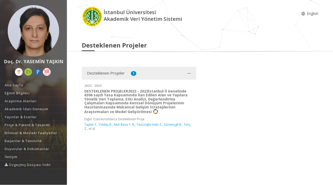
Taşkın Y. (90, 124)
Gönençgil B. (173, 124)
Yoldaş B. (105, 124)
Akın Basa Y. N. (124, 124)
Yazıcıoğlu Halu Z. (149, 124)
